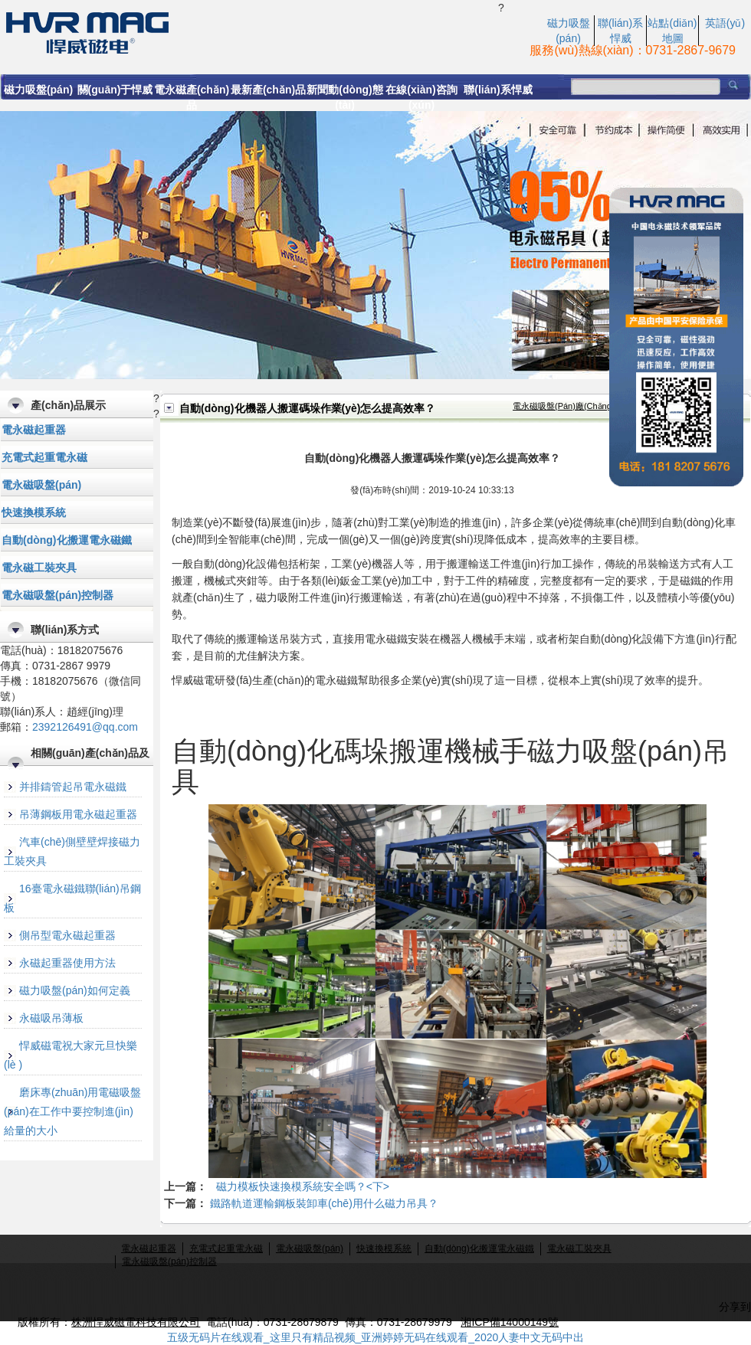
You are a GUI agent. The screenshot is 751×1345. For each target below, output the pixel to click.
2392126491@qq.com (85, 727)
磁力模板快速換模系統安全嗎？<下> (302, 1186)
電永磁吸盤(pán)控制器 (57, 595)
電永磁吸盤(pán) (41, 485)
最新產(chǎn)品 (268, 89)
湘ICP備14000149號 (510, 1322)
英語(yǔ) (725, 23)
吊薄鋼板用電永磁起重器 (78, 814)
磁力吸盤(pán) (38, 89)
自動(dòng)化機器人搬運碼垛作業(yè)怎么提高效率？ (249, 31)
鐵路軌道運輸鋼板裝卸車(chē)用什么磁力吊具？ (324, 1203)
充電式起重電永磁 (44, 457)
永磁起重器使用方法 (67, 963)
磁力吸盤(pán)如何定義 (74, 990)
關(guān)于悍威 (115, 89)
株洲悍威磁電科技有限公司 (135, 1322)
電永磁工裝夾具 (39, 567)
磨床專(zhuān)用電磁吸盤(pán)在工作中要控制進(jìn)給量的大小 (72, 1111)
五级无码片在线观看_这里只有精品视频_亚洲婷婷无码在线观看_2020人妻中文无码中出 (376, 1337)
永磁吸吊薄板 (51, 1018)
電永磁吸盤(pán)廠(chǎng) (564, 406)
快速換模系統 (34, 512)
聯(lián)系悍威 (498, 89)
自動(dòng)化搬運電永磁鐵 (67, 540)
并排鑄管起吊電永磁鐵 (72, 786)
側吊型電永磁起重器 (67, 935)
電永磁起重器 (34, 430)
